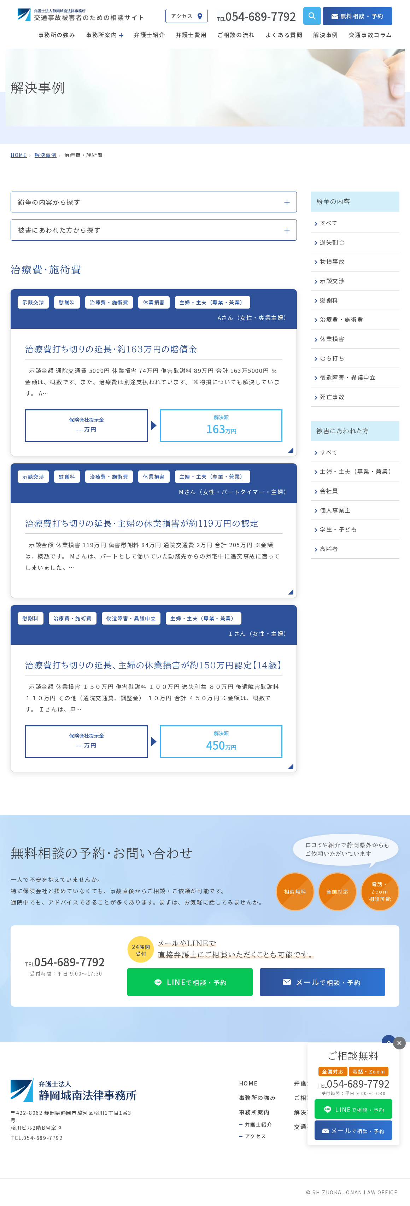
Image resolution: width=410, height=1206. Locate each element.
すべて (326, 223)
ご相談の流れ (236, 34)
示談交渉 (330, 281)
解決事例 (325, 34)
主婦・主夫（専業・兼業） (354, 472)
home (19, 154)
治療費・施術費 (339, 320)
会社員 (327, 491)
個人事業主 (333, 510)
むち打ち (330, 358)
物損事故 (330, 262)
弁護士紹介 (149, 34)
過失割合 (330, 242)
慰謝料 (327, 300)
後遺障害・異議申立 (345, 378)
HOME (248, 1083)
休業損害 (330, 339)
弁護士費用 (191, 34)
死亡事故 (330, 397)
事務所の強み (57, 34)
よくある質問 (284, 34)
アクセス (255, 1135)
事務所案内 (254, 1111)
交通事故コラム (370, 34)
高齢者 (327, 549)
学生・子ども (336, 529)
